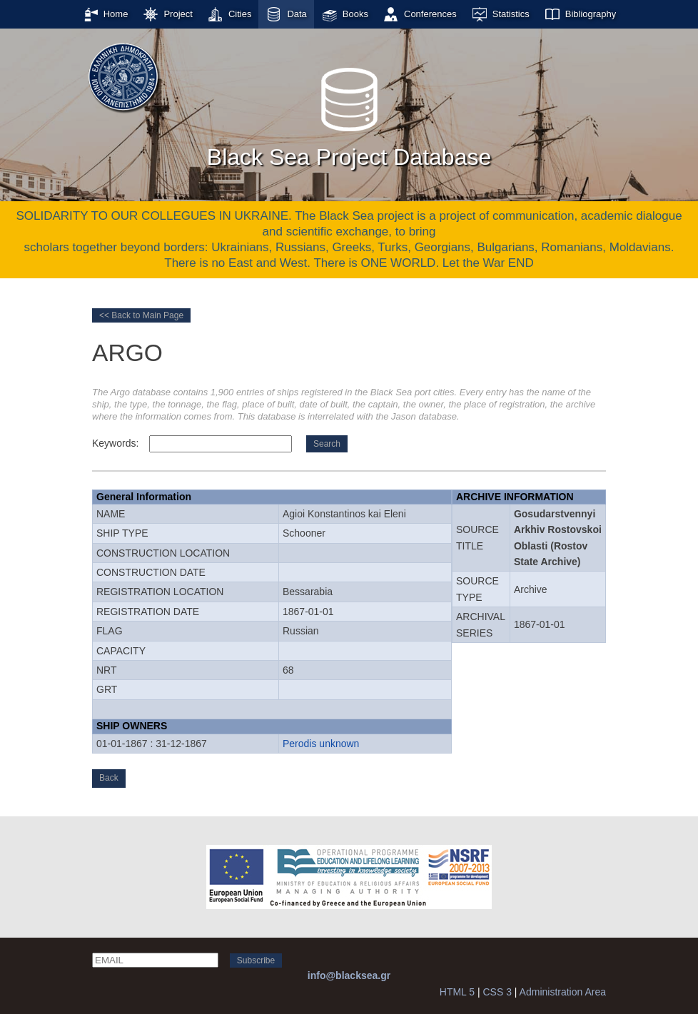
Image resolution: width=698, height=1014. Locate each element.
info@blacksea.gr (349, 975)
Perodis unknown (321, 743)
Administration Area (563, 992)
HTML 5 (457, 992)
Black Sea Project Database (349, 113)
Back (108, 778)
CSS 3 (496, 992)
